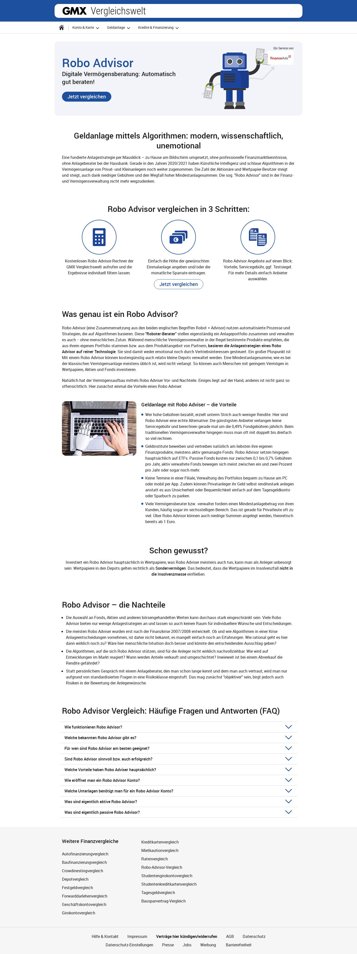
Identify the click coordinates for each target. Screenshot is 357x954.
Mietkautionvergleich (159, 850)
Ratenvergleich (154, 859)
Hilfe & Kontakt (105, 936)
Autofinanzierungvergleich (85, 854)
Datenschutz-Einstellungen (129, 945)
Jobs (187, 945)
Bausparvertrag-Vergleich (163, 901)
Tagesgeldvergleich (158, 892)
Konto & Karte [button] (86, 28)
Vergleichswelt (118, 11)
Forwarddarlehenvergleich (84, 896)
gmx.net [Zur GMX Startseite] (74, 11)
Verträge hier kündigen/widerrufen (186, 936)
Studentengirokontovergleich (166, 875)
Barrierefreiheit (238, 945)
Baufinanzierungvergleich (84, 862)
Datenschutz (254, 936)
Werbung (208, 945)
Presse (168, 945)
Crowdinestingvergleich (82, 870)
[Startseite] (61, 27)
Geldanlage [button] (119, 28)
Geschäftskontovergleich (84, 904)
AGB (230, 936)
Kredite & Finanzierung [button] (159, 28)
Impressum (137, 936)
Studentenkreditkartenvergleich (169, 884)
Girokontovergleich (78, 913)
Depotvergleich (75, 879)
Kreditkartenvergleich (160, 842)
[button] (86, 97)
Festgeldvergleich (77, 887)
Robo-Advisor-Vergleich (161, 867)
